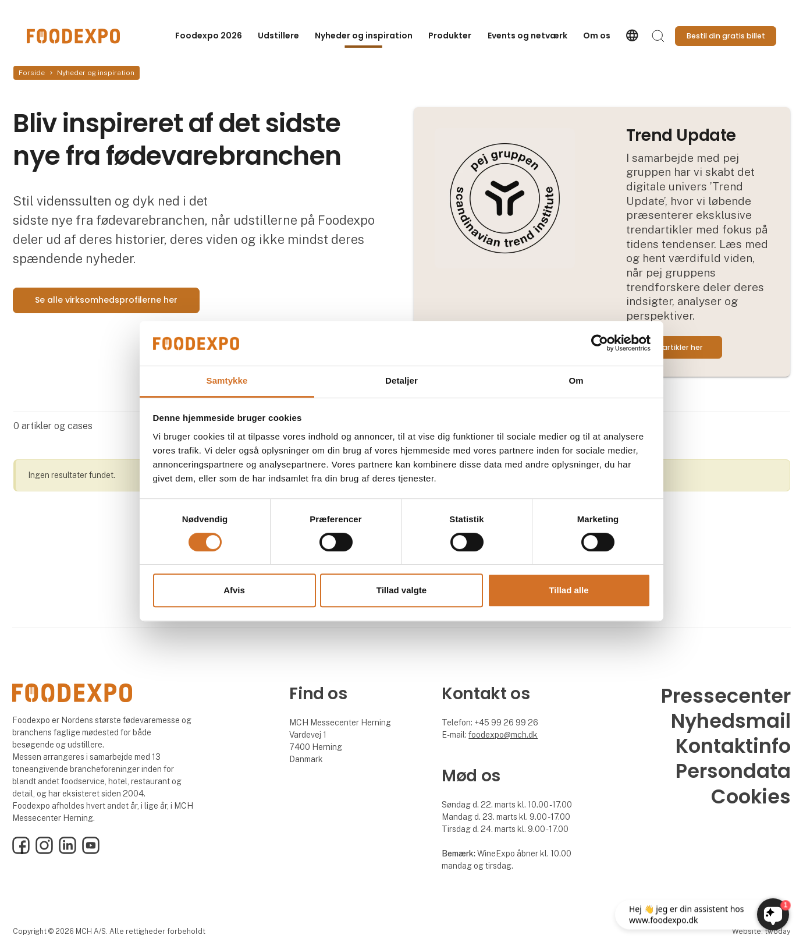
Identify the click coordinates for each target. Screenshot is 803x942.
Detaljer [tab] (401, 380)
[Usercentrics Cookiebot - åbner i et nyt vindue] (600, 343)
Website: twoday (761, 931)
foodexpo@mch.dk (503, 734)
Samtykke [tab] (227, 380)
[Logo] (73, 36)
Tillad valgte (401, 590)
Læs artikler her (674, 347)
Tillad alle (568, 590)
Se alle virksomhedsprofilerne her (106, 300)
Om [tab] (576, 380)
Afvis (234, 590)
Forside (32, 73)
